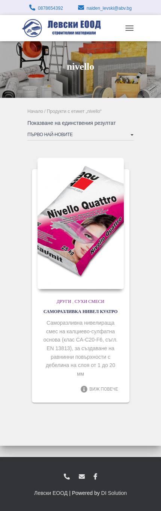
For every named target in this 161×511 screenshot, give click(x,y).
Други (64, 301)
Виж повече (99, 389)
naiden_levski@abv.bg (109, 8)
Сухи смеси (89, 301)
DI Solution (114, 493)
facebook (95, 477)
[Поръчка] (80, 136)
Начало (35, 111)
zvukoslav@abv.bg (82, 477)
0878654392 (50, 8)
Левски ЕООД (51, 493)
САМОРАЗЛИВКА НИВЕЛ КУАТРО (81, 311)
